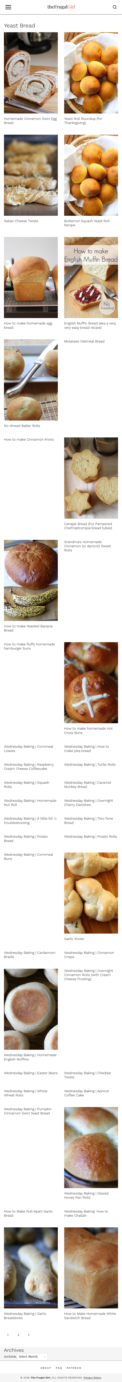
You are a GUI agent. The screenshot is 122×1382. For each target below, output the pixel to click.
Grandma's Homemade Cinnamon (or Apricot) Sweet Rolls (87, 546)
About (45, 1367)
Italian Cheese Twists (21, 221)
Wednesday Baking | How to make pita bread (86, 748)
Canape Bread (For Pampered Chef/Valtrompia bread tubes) (88, 526)
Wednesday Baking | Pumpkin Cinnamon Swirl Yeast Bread (28, 1111)
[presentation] (31, 72)
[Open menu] (8, 7)
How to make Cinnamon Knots (29, 439)
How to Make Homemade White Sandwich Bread (90, 1316)
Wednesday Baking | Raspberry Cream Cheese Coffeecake (29, 766)
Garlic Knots (74, 939)
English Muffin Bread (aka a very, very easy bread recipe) (90, 325)
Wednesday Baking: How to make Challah (86, 1213)
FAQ (59, 1367)
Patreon (74, 1367)
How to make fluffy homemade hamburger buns (29, 646)
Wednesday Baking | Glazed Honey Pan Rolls (86, 1195)
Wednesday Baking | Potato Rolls (90, 836)
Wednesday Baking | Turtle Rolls (90, 764)
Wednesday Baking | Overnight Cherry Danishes (88, 803)
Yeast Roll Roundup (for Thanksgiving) (83, 121)
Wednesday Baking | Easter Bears (31, 1073)
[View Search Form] (114, 7)
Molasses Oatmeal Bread (84, 341)
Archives (10, 1357)
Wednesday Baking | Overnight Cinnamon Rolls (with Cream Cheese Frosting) (88, 975)
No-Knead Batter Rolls (22, 426)
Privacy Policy (92, 1377)
